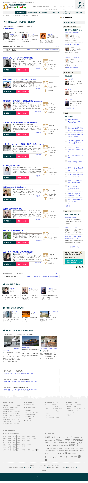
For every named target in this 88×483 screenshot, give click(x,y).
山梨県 (23, 440)
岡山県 (14, 446)
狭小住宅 (48, 415)
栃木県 (9, 438)
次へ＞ (57, 46)
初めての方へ (49, 9)
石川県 (14, 440)
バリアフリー (60, 448)
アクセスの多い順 (35, 50)
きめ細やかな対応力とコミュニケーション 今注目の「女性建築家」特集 (75, 121)
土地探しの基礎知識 (30, 414)
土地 (35, 6)
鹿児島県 (27, 373)
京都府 (9, 444)
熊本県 (18, 373)
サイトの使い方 (63, 9)
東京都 (28, 438)
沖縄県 (31, 373)
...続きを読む (38, 68)
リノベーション (49, 6)
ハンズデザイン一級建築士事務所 (48, 349)
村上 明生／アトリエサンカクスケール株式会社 (20, 79)
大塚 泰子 (12, 288)
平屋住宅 (67, 443)
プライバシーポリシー (40, 465)
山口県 (23, 446)
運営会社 (69, 415)
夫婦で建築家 (61, 450)
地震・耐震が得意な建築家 (50, 440)
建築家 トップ (10, 15)
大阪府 (14, 444)
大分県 (10, 373)
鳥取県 (4, 446)
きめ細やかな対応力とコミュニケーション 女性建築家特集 (75, 149)
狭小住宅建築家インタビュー (53, 417)
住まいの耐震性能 (67, 448)
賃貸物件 (44, 470)
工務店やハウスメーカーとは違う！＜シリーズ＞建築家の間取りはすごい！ (75, 169)
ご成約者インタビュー (31, 404)
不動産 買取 (51, 467)
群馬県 (14, 438)
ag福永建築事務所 (26, 347)
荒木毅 (30, 288)
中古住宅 (27, 467)
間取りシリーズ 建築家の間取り (54, 409)
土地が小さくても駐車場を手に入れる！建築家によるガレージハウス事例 (75, 142)
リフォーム (56, 6)
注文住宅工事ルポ (30, 410)
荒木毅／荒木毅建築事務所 (12, 209)
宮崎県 (22, 373)
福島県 (33, 436)
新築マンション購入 (60, 467)
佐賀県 (14, 373)
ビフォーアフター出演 (57, 453)
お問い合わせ (50, 465)
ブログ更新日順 (45, 50)
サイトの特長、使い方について (74, 404)
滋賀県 (4, 444)
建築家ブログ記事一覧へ (72, 67)
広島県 (18, 446)
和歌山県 (29, 444)
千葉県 (23, 438)
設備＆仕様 (28, 420)
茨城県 (4, 438)
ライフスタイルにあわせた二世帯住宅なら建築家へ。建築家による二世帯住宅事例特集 (75, 128)
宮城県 (18, 436)
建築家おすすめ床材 (58, 445)
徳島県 (4, 448)
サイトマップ (70, 9)
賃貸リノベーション (53, 450)
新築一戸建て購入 (71, 467)
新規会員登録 (56, 9)
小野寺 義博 (50, 34)
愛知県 (14, 442)
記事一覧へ (68, 206)
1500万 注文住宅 (64, 440)
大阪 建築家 (53, 448)
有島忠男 (12, 34)
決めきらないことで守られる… (72, 57)
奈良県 (23, 444)
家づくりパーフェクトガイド (32, 412)
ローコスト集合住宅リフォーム (53, 406)
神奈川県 (34, 438)
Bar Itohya (33, 312)
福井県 (18, 440)
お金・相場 (28, 418)
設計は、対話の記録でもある (72, 32)
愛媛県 (14, 448)
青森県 (9, 436)
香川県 (9, 448)
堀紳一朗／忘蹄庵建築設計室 (13, 230)
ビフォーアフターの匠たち (52, 411)
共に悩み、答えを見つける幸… (72, 44)
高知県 (18, 448)
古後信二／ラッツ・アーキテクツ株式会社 (18, 58)
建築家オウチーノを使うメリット (73, 227)
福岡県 (5, 373)
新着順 (28, 50)
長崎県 (5, 381)
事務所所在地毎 (54, 50)
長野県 (28, 440)
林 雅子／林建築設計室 (11, 166)
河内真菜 (50, 288)
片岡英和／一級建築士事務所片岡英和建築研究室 (20, 122)
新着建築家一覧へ (70, 108)
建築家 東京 (50, 437)
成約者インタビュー (75, 448)
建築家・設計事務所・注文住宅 (16, 467)
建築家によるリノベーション (53, 413)
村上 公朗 (31, 34)
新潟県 (4, 440)
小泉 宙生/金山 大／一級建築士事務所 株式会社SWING (24, 144)
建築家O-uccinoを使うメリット (74, 406)
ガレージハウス (72, 453)
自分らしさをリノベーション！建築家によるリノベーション (75, 188)
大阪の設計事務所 (71, 450)
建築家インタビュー (78, 437)
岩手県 (14, 436)
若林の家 (14, 312)
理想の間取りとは (30, 416)
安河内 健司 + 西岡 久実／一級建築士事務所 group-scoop (22, 101)
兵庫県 (18, 444)
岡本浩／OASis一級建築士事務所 (14, 187)
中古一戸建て (62, 6)
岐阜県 (4, 442)
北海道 (4, 436)
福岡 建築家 (74, 457)
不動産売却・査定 (41, 6)
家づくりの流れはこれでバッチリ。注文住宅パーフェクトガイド (75, 201)
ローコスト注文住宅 (51, 404)
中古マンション (70, 6)
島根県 (9, 446)
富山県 (9, 440)
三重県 (18, 442)
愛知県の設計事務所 (59, 443)
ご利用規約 (31, 465)
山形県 (28, 436)
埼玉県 (18, 438)
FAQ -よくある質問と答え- (72, 247)
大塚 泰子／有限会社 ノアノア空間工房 (18, 252)
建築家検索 (17, 15)
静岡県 (9, 442)
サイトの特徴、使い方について (72, 217)
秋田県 (23, 436)
